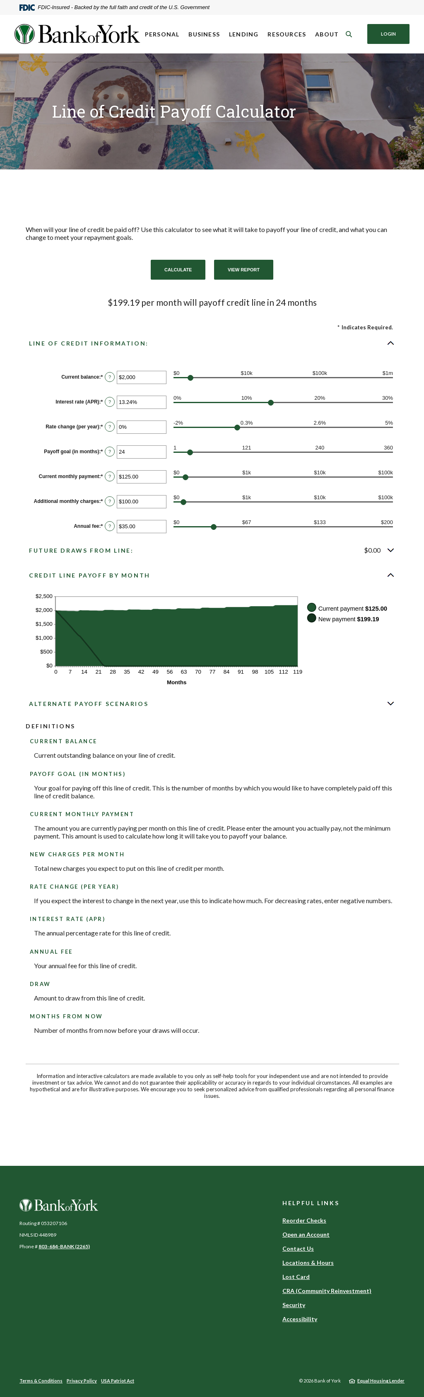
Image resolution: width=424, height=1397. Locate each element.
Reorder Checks (304, 1220)
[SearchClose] (349, 34)
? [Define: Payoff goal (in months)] (109, 451)
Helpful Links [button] (310, 1202)
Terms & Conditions (41, 1380)
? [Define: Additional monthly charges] (109, 501)
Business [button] (204, 34)
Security (293, 1304)
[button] (212, 343)
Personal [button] (162, 34)
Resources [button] (286, 34)
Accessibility (299, 1318)
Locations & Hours (308, 1262)
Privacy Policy (82, 1380)
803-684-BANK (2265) (64, 1246)
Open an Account (306, 1234)
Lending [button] (243, 34)
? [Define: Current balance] (109, 377)
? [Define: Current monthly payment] (109, 476)
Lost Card (296, 1276)
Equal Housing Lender (381, 1380)
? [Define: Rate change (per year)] (109, 426)
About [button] (327, 34)
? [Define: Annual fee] (109, 526)
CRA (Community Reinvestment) (326, 1290)
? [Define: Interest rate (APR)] (109, 401)
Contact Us (298, 1248)
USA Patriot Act (117, 1380)
